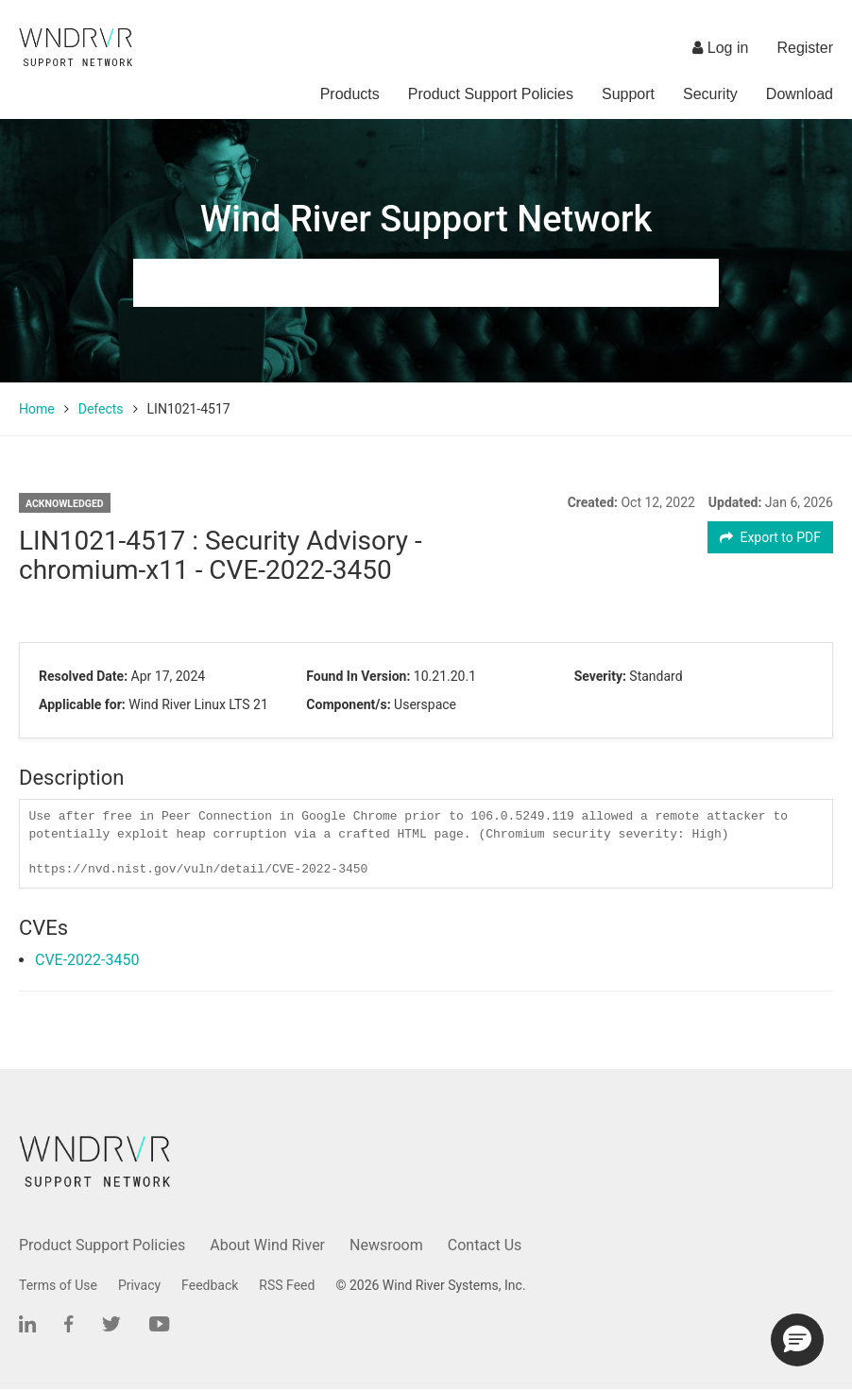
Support (628, 94)
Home (37, 408)
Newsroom (386, 1245)
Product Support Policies (490, 94)
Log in (720, 48)
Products (350, 94)
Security (710, 94)
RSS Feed (287, 1285)
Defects (101, 408)
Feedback (209, 1285)
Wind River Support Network (426, 219)
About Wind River (267, 1245)
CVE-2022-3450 (87, 960)
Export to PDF (770, 537)
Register (804, 48)
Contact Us (485, 1245)
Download (799, 94)
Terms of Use (58, 1285)
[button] (797, 1340)
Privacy (139, 1285)
